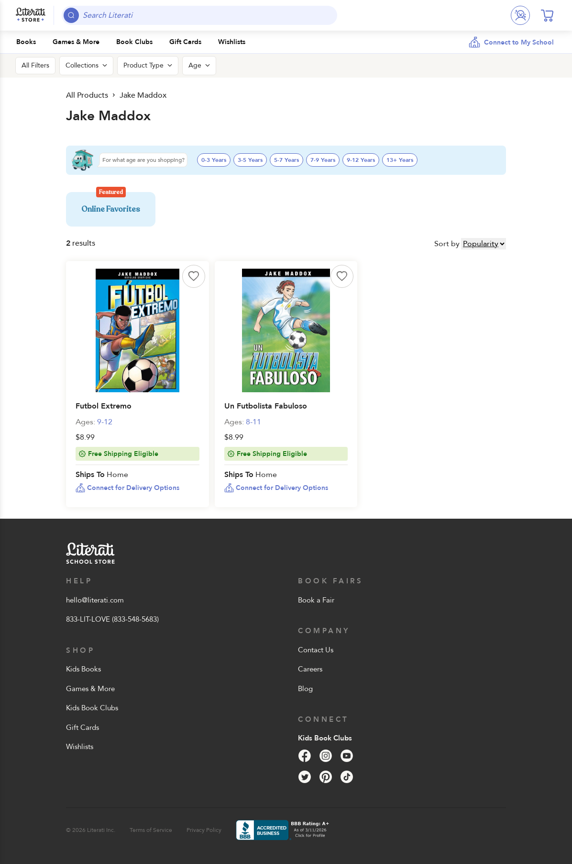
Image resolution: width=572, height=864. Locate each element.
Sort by (447, 244)
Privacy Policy (204, 830)
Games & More (90, 688)
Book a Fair (316, 600)
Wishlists (79, 746)
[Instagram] (325, 755)
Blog (305, 688)
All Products (87, 95)
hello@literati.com (95, 600)
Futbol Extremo (104, 406)
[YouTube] (346, 755)
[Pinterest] (325, 777)
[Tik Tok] (346, 777)
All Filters (35, 65)
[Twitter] (304, 777)
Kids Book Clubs (92, 708)
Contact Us (315, 650)
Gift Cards (82, 727)
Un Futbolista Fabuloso (265, 406)
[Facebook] (304, 755)
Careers (310, 669)
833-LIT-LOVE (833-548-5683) (112, 619)
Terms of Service (151, 830)
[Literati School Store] (30, 15)
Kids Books (83, 669)
